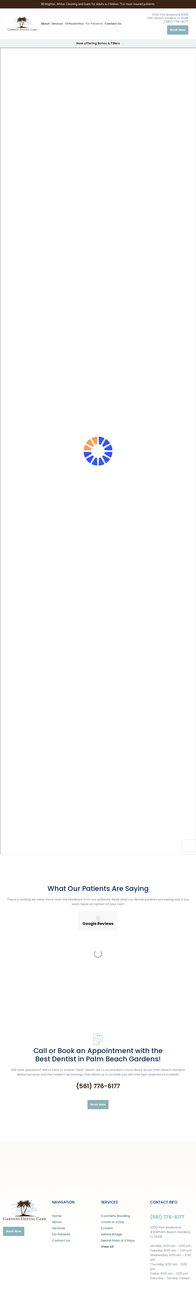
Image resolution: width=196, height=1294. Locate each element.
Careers (109, 1280)
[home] (22, 24)
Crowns (107, 1166)
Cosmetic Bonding (115, 1154)
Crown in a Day (112, 1160)
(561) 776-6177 (176, 22)
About (45, 24)
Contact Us (113, 24)
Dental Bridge (111, 1172)
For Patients (94, 24)
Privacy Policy (89, 1280)
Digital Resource (180, 1280)
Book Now (177, 30)
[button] (57, 24)
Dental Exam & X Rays (118, 1178)
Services (58, 1166)
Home (56, 1154)
